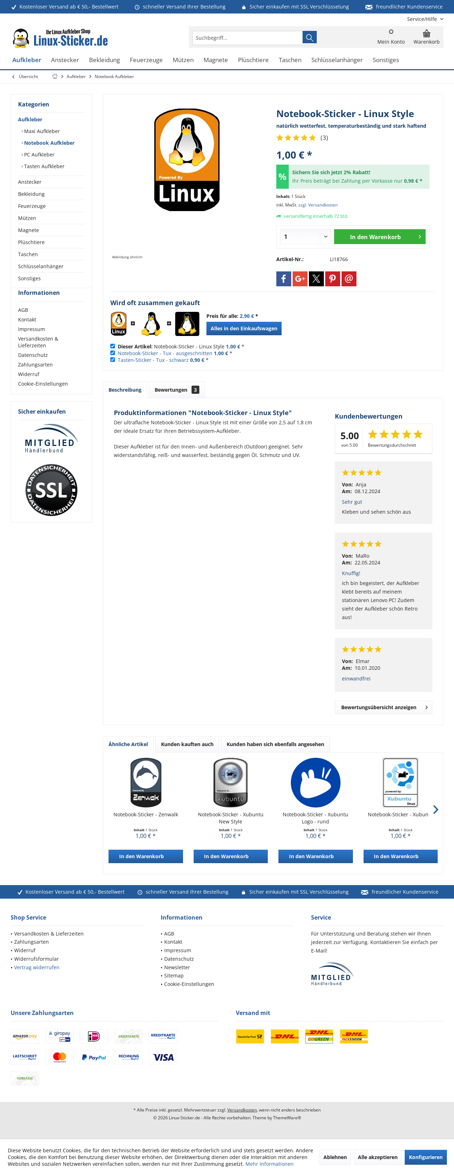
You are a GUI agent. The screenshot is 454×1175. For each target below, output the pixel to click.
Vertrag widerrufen (37, 967)
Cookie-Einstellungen (43, 396)
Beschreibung (125, 389)
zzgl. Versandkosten (318, 205)
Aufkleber (30, 119)
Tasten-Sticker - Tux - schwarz (153, 360)
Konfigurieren (426, 1157)
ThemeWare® (287, 1118)
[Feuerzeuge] (146, 60)
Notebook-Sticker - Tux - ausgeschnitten (165, 353)
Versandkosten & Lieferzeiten (38, 355)
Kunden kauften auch (187, 744)
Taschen (28, 254)
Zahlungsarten (35, 377)
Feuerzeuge (32, 206)
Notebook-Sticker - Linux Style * (181, 346)
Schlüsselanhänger (40, 266)
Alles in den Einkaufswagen (244, 328)
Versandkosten (242, 1110)
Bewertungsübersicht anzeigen (384, 706)
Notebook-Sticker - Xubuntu (400, 814)
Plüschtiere (31, 242)
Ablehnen (335, 1157)
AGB (23, 322)
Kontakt (27, 332)
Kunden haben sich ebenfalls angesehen (275, 744)
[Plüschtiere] (253, 60)
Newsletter (177, 967)
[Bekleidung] (104, 60)
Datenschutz (33, 367)
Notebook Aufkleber (48, 142)
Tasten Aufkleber (44, 166)
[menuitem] (422, 19)
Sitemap (174, 975)
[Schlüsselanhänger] (337, 60)
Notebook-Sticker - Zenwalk (146, 814)
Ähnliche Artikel (128, 744)
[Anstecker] (65, 60)
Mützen (27, 218)
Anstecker (29, 181)
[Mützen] (183, 60)
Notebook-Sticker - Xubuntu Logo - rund (315, 818)
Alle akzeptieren (378, 1157)
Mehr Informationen (269, 1163)
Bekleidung (31, 194)
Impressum (31, 341)
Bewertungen (177, 390)
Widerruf (28, 387)
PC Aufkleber (39, 154)
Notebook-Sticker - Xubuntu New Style (231, 818)
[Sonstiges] (386, 60)
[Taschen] (290, 60)
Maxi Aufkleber (41, 131)
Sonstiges (29, 278)
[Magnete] (216, 60)
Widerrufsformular (36, 958)
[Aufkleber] (26, 60)
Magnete (28, 230)
